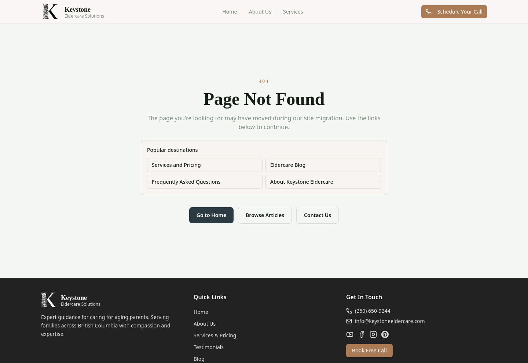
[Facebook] (361, 334)
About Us (260, 11)
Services (293, 11)
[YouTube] (349, 334)
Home (229, 11)
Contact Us (317, 215)
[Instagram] (373, 334)
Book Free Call (369, 350)
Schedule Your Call (454, 11)
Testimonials (209, 347)
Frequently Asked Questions (186, 181)
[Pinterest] (385, 334)
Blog (199, 358)
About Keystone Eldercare (301, 181)
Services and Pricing (176, 164)
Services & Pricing (215, 335)
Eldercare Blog (287, 164)
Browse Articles (265, 215)
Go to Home (211, 215)
